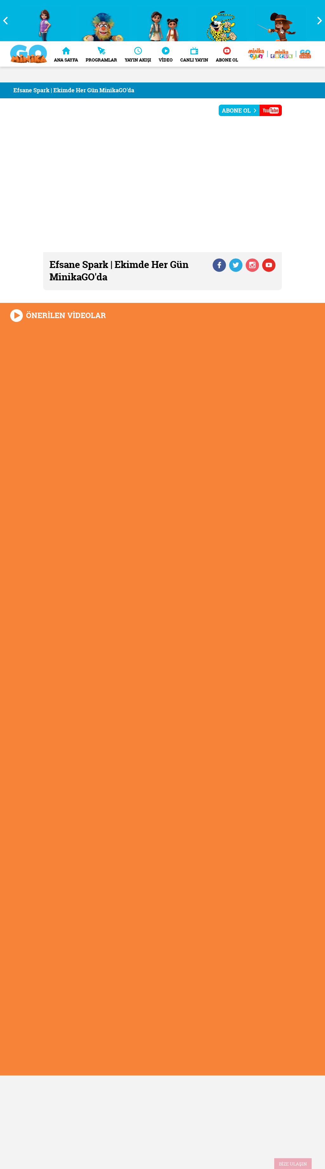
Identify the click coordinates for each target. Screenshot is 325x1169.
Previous (8, 20)
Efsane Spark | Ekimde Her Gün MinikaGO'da (73, 90)
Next (317, 20)
